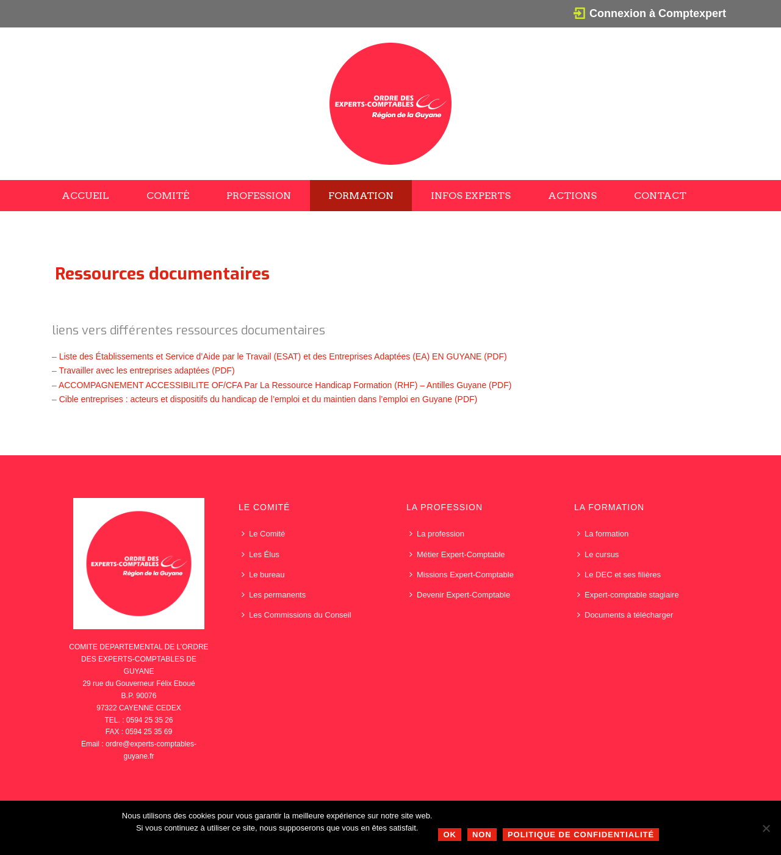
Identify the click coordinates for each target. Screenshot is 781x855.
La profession (436, 533)
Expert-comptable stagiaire (628, 594)
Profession (258, 195)
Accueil (85, 195)
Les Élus (260, 554)
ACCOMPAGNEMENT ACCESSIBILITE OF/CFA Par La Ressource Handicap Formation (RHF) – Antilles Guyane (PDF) (285, 385)
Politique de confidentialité (581, 834)
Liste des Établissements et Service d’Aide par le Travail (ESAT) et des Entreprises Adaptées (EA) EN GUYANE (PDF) (283, 356)
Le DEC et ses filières (619, 574)
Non (482, 834)
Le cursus (598, 554)
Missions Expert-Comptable (461, 574)
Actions (572, 195)
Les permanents (274, 594)
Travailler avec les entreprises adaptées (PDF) (146, 370)
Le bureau (263, 574)
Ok (449, 834)
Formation (361, 195)
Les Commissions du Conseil (296, 614)
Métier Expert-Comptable (457, 554)
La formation (602, 533)
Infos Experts (471, 195)
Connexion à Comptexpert (657, 13)
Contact (660, 195)
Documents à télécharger (625, 614)
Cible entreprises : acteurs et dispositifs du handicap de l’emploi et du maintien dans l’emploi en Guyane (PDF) (268, 399)
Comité (167, 195)
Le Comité (263, 533)
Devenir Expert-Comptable (459, 594)
